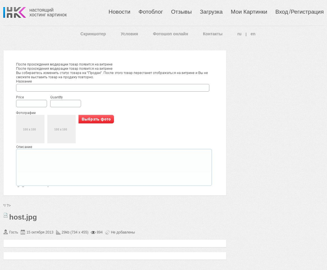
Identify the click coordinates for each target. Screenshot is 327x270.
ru (239, 33)
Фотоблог (151, 12)
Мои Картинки (249, 12)
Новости (120, 12)
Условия (129, 33)
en (253, 33)
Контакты (213, 33)
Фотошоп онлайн (170, 33)
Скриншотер (93, 33)
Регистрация (307, 12)
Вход (281, 12)
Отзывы (181, 12)
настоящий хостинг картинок (48, 12)
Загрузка (211, 12)
